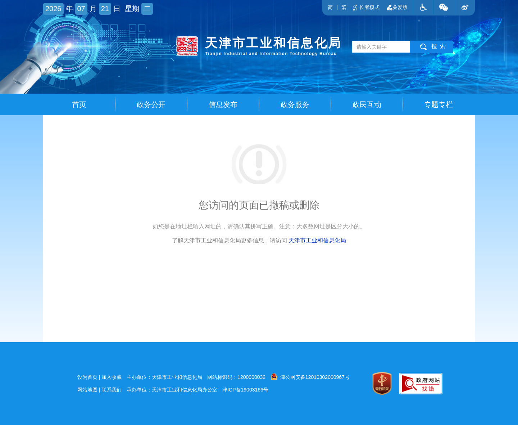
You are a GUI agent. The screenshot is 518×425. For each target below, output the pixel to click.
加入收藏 (111, 377)
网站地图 (87, 390)
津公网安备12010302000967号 (310, 376)
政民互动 (367, 104)
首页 (79, 104)
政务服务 (295, 104)
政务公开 (151, 104)
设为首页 (87, 377)
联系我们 (111, 390)
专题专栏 (438, 104)
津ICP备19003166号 (245, 390)
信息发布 (223, 104)
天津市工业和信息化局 (317, 240)
